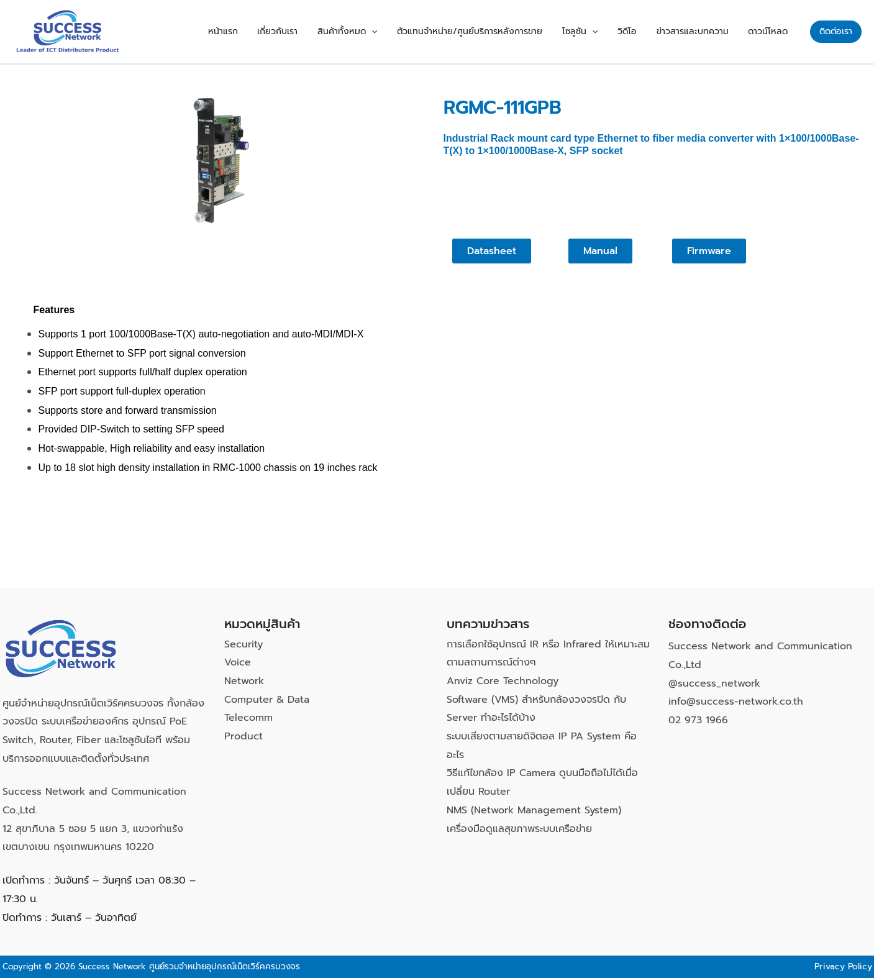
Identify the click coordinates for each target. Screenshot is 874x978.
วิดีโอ (645, 31)
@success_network (714, 683)
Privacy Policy (843, 966)
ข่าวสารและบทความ (703, 31)
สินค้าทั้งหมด (387, 31)
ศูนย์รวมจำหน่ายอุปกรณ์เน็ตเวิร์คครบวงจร (224, 966)
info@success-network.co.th (735, 701)
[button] (411, 31)
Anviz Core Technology (502, 681)
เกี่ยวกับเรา (324, 31)
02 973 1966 (698, 720)
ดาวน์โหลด (771, 31)
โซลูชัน (605, 31)
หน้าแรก (277, 31)
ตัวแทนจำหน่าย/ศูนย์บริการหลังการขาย (502, 31)
